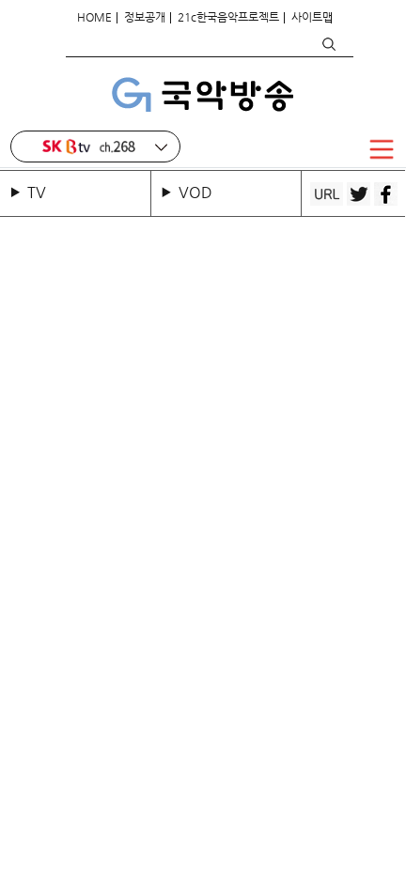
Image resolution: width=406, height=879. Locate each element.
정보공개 (144, 16)
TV (40, 192)
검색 (328, 44)
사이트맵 (312, 16)
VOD (195, 192)
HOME (94, 16)
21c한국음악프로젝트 (228, 16)
